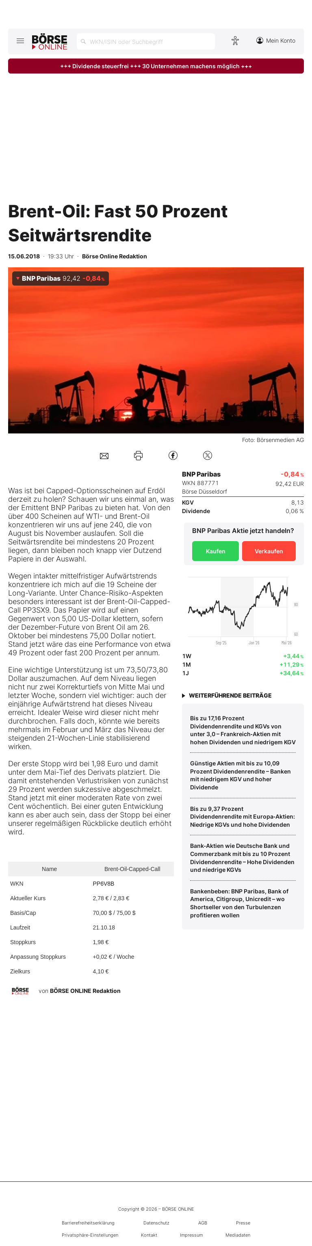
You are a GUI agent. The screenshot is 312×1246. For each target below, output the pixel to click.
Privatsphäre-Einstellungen (90, 1235)
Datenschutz (156, 1223)
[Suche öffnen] (146, 41)
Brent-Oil (134, 516)
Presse (243, 1223)
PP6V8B (103, 883)
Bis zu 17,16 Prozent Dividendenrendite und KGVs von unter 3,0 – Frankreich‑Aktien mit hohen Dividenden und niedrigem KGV (243, 730)
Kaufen (215, 551)
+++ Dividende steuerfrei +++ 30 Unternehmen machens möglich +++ (156, 66)
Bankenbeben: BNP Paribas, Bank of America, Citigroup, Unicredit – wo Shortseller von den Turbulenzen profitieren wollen (239, 903)
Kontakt (149, 1235)
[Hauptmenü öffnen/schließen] (20, 40)
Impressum (191, 1235)
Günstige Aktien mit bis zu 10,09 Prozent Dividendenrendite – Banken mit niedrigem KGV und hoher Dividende (240, 775)
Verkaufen (269, 551)
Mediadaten (237, 1235)
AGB (202, 1223)
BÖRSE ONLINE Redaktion (85, 990)
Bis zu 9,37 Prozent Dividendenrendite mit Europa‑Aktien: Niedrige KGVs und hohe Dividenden (242, 816)
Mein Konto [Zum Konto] (275, 40)
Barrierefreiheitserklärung (88, 1223)
